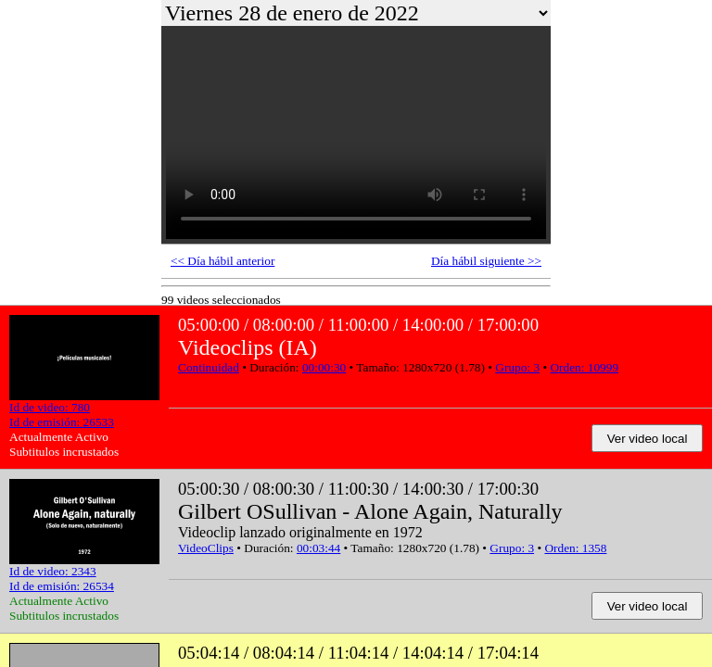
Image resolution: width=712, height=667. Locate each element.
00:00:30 (324, 367)
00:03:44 (318, 548)
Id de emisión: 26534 (61, 586)
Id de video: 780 (49, 407)
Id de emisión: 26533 (61, 422)
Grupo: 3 (517, 367)
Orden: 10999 (584, 367)
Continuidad (208, 367)
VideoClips (206, 548)
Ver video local (647, 439)
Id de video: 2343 (52, 571)
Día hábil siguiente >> (486, 261)
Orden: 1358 (575, 548)
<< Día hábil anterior (222, 261)
